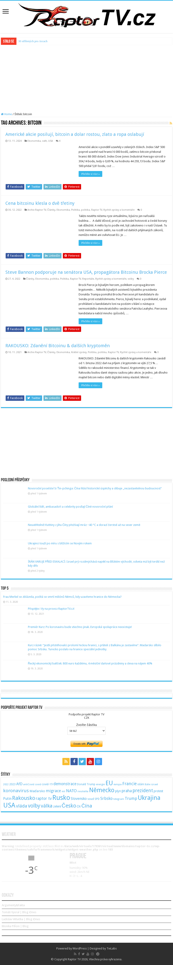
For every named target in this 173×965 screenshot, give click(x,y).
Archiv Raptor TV (36, 209)
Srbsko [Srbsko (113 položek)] (106, 798)
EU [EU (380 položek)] (109, 783)
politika (85, 209)
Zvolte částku (86, 725)
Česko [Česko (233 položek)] (69, 806)
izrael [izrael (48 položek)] (154, 784)
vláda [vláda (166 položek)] (21, 806)
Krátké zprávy (78, 352)
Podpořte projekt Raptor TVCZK (86, 716)
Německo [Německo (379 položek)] (101, 790)
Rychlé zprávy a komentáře (118, 209)
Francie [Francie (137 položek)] (129, 783)
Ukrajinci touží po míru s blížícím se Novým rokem (60, 543)
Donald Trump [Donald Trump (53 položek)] (86, 784)
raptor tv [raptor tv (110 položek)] (44, 798)
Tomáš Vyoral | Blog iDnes (19, 912)
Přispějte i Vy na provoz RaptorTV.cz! (51, 608)
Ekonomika (34, 140)
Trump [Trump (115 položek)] (131, 798)
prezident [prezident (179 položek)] (142, 790)
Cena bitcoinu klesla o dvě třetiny (40, 203)
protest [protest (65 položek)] (158, 791)
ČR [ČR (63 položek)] (79, 806)
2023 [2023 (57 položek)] (12, 784)
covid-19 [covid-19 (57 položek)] (47, 784)
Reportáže (88, 278)
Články (51, 209)
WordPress (80, 948)
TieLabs (112, 948)
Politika (75, 209)
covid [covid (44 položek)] (38, 784)
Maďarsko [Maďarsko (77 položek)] (37, 791)
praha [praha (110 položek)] (127, 791)
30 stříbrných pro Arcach (33, 41)
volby (131, 278)
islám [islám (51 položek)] (140, 784)
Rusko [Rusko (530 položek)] (61, 797)
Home (6, 114)
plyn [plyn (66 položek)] (118, 791)
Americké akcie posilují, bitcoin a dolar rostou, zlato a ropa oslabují (74, 134)
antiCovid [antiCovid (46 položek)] (28, 784)
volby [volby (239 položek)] (34, 806)
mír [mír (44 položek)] (63, 791)
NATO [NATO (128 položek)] (71, 790)
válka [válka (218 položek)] (46, 806)
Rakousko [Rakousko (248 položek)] (23, 798)
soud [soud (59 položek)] (90, 799)
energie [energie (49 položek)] (100, 784)
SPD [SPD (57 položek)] (97, 799)
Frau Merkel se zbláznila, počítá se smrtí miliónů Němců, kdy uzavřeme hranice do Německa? (62, 596)
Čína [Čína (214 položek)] (86, 806)
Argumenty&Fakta (13, 905)
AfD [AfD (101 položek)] (19, 784)
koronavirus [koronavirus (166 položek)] (16, 790)
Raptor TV (96, 209)
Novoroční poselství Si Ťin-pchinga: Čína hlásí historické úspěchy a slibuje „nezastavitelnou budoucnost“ (95, 488)
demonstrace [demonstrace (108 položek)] (64, 784)
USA (50, 140)
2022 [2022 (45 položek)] (6, 784)
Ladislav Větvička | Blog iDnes (21, 919)
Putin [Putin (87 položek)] (7, 798)
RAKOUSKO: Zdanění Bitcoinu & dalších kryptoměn (57, 345)
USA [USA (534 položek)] (9, 805)
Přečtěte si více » (90, 174)
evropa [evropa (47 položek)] (118, 784)
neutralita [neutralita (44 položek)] (82, 791)
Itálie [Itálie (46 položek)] (147, 784)
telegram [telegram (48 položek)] (118, 799)
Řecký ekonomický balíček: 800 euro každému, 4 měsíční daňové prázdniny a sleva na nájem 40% (90, 663)
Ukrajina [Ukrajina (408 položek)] (149, 797)
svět (44, 140)
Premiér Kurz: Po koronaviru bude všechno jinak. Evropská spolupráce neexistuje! (80, 627)
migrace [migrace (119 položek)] (53, 790)
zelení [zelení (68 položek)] (57, 806)
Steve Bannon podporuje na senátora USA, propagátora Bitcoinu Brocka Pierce (86, 272)
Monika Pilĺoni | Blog (15, 926)
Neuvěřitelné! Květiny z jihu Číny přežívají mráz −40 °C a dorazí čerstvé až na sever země (84, 525)
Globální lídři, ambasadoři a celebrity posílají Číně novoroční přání (70, 506)
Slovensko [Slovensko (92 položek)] (79, 798)
